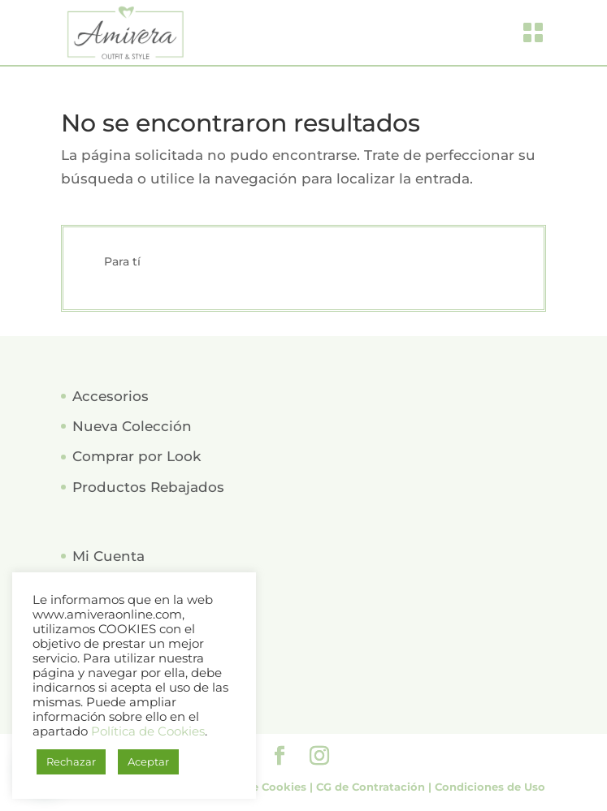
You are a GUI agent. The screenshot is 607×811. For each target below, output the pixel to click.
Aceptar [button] (148, 761)
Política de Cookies (148, 731)
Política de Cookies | (257, 786)
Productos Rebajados (148, 487)
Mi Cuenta (108, 556)
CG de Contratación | (375, 786)
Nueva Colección (132, 426)
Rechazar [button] (71, 761)
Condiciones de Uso (490, 786)
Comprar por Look (136, 456)
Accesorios (110, 396)
